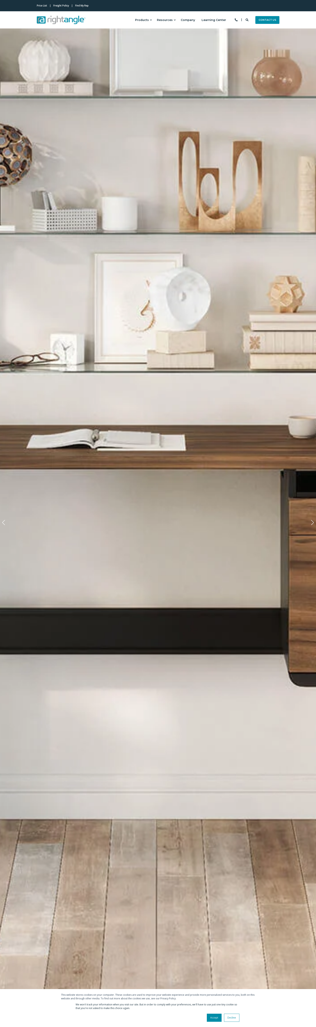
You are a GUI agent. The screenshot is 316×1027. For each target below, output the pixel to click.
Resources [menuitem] (165, 20)
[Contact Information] (236, 19)
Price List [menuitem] (42, 5)
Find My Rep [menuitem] (82, 5)
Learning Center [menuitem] (214, 20)
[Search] (247, 19)
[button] (3, 522)
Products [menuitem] (142, 20)
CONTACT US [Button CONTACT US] (267, 19)
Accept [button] (214, 1017)
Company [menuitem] (188, 20)
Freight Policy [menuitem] (61, 5)
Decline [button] (231, 1017)
